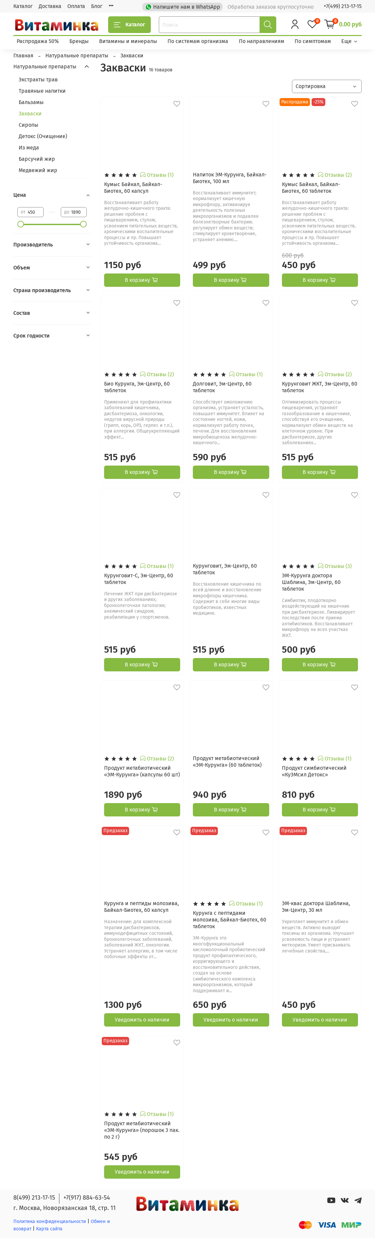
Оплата (76, 6)
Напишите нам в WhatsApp (183, 6)
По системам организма (197, 41)
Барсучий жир (37, 159)
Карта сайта (49, 1229)
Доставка (50, 6)
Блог (96, 6)
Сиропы (28, 125)
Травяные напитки (42, 91)
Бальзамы (31, 102)
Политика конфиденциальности (49, 1221)
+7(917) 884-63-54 (86, 1197)
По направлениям (261, 41)
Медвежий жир (38, 170)
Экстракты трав (38, 79)
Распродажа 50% (38, 41)
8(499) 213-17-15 (34, 1197)
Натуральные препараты (44, 66)
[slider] (21, 224)
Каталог (23, 6)
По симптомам (313, 41)
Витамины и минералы (128, 41)
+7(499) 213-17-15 (343, 6)
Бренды (79, 41)
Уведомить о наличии (142, 1020)
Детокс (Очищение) (43, 136)
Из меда (29, 147)
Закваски (30, 113)
